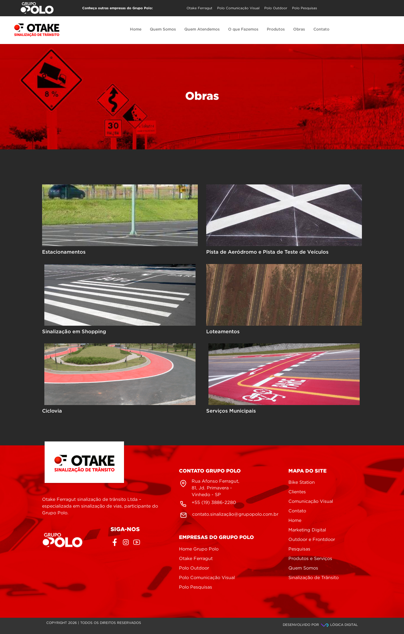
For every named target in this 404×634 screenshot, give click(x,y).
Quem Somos (163, 29)
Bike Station (301, 482)
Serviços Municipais (231, 411)
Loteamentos (223, 332)
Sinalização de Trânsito (313, 578)
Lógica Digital (339, 624)
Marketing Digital (307, 530)
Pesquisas (299, 549)
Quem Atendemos (202, 29)
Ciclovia (52, 411)
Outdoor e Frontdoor (311, 540)
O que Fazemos (243, 29)
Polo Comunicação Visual (238, 8)
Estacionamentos (64, 252)
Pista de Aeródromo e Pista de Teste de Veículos (267, 252)
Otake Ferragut (199, 8)
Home (135, 29)
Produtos (276, 29)
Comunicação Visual (310, 501)
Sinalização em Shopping (74, 332)
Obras (299, 29)
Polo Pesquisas (304, 8)
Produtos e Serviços (310, 559)
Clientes (297, 492)
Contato (321, 29)
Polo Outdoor (275, 8)
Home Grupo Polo (199, 549)
